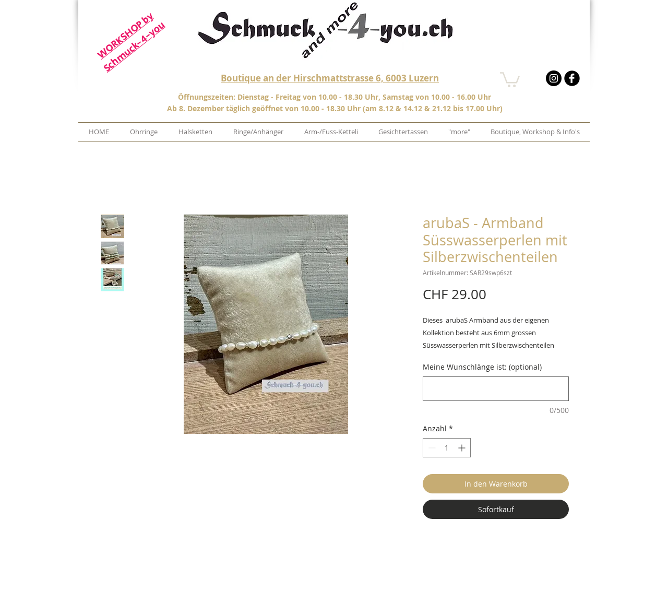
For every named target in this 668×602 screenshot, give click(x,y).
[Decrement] (430, 448)
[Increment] (462, 448)
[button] (510, 78)
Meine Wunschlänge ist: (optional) (482, 367)
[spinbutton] (446, 448)
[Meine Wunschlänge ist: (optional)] (495, 388)
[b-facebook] (572, 78)
